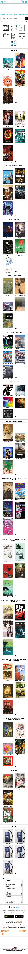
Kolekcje (15, 21)
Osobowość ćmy (8, 885)
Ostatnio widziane (9, 893)
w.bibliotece (5, 926)
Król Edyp (7, 886)
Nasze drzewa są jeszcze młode (11, 901)
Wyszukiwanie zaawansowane (7, 21)
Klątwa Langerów (8, 894)
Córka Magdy (8, 883)
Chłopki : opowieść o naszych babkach (12, 892)
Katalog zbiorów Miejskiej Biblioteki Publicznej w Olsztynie (14, 14)
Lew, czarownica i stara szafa (10, 884)
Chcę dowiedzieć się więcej (7, 951)
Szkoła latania (8, 897)
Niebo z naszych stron (9, 902)
